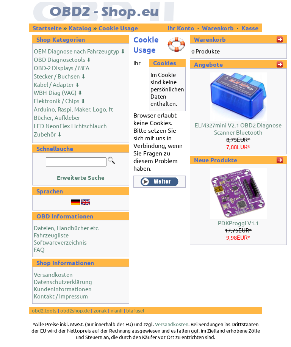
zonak (100, 310)
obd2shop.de (75, 310)
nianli (116, 310)
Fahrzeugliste (51, 235)
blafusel (135, 310)
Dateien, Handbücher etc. (67, 227)
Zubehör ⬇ (48, 134)
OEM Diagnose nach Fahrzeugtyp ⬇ (79, 51)
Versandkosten (53, 274)
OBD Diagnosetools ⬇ (62, 59)
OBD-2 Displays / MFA (61, 67)
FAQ (39, 249)
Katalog (80, 28)
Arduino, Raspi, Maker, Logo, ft (73, 109)
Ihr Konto (181, 28)
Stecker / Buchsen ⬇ (60, 76)
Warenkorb (218, 28)
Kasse (249, 28)
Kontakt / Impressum (61, 296)
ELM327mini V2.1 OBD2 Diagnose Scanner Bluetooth (238, 128)
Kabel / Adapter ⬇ (57, 84)
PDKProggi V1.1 (238, 222)
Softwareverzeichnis (60, 242)
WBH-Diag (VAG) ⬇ (58, 92)
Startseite (47, 28)
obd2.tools (44, 310)
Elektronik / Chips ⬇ (60, 100)
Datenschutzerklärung (63, 281)
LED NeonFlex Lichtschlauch (70, 125)
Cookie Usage (118, 28)
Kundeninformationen (63, 288)
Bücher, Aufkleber (57, 117)
